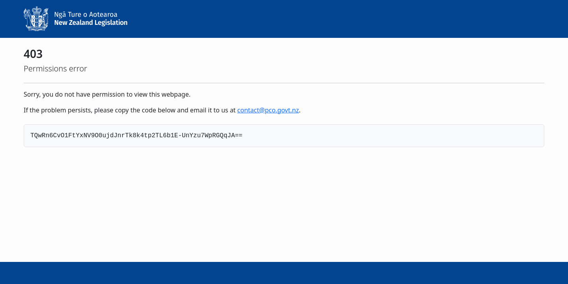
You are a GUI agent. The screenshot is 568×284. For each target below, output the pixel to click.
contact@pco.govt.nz (268, 110)
